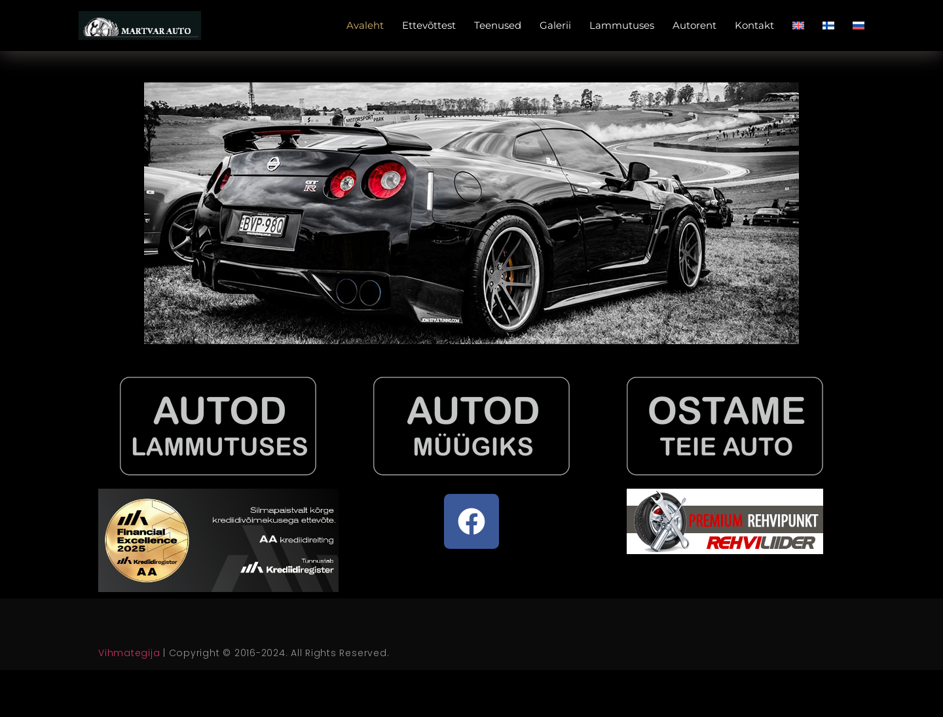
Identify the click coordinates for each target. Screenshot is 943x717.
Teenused (497, 25)
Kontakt (754, 25)
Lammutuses (621, 25)
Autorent (694, 25)
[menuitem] (798, 25)
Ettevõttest (429, 25)
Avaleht (365, 25)
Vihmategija (129, 652)
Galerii (555, 25)
